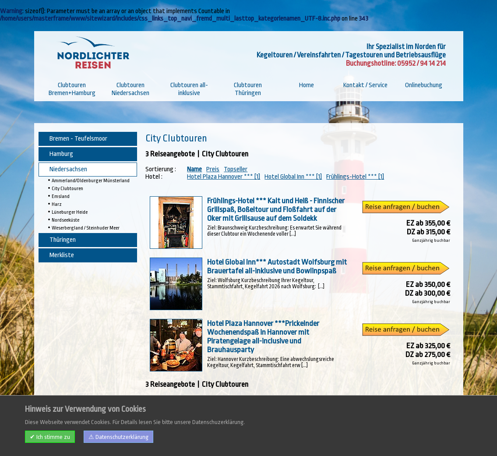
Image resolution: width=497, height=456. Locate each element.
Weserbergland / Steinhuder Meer (86, 228)
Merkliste (61, 255)
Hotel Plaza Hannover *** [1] (223, 176)
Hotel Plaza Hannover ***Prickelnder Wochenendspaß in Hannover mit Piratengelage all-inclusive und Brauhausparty (263, 336)
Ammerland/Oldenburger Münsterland (91, 181)
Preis (212, 169)
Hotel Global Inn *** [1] (293, 176)
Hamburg (61, 154)
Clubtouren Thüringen (248, 89)
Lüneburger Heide (70, 212)
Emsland (61, 196)
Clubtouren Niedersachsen (130, 89)
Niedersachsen (68, 169)
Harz (57, 204)
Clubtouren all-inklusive (189, 89)
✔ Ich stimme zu (50, 437)
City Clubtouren (67, 188)
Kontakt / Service (365, 85)
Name (194, 169)
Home (306, 85)
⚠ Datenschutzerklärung (118, 437)
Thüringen (62, 240)
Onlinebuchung (423, 85)
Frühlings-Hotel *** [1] (355, 176)
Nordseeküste (65, 220)
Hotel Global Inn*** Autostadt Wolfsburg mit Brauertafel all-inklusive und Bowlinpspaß (276, 266)
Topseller (235, 169)
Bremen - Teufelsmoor (78, 138)
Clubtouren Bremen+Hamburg (72, 89)
